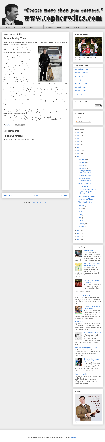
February (82, 224)
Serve (39, 27)
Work (31, 27)
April (80, 218)
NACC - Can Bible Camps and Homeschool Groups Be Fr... (87, 191)
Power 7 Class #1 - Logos (83, 295)
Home (8, 27)
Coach (59, 27)
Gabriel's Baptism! (84, 183)
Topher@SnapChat (81, 69)
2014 (79, 230)
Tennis (23, 27)
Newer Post (8, 195)
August (81, 206)
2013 (79, 233)
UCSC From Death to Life (92, 333)
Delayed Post (88, 250)
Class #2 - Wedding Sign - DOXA (86, 348)
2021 (79, 138)
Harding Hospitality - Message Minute (85, 171)
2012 (79, 236)
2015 (79, 156)
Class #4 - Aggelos (81, 374)
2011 (79, 239)
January (82, 227)
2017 (79, 150)
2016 (79, 153)
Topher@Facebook (81, 73)
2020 (79, 141)
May (80, 215)
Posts (78, 118)
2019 (79, 144)
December (82, 159)
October (82, 165)
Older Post (64, 195)
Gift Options (79, 321)
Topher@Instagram (81, 80)
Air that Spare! (83, 186)
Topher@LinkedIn (81, 83)
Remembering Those (85, 199)
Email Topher (79, 94)
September (83, 168)
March (81, 221)
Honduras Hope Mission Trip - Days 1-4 (92, 360)
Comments (80, 121)
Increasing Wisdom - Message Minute (85, 179)
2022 (79, 135)
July (80, 209)
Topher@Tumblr (80, 91)
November (82, 162)
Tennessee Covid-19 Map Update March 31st (92, 264)
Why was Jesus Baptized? (87, 196)
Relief (67, 27)
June (80, 212)
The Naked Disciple (85, 202)
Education (49, 27)
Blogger (73, 437)
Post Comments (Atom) (39, 202)
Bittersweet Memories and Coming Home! (92, 307)
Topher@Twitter (80, 76)
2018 (79, 147)
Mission (76, 27)
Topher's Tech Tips (84, 175)
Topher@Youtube (80, 87)
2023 (79, 132)
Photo (86, 27)
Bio (15, 27)
